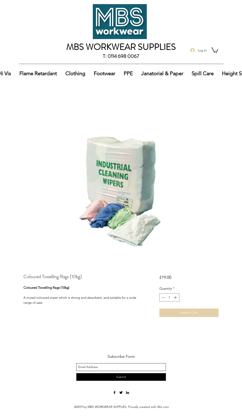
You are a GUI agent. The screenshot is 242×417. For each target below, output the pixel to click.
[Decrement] (163, 298)
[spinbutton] (169, 298)
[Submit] (121, 377)
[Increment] (176, 298)
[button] (214, 50)
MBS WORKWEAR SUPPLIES (121, 47)
